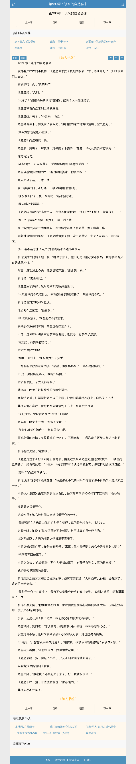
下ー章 (107, 22)
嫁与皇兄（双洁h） (25, 41)
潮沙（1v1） (93, 47)
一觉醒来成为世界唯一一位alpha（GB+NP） (40, 733)
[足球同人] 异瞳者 (24, 726)
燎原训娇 (91, 733)
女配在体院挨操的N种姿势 (101, 41)
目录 (55, 22)
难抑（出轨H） (58, 47)
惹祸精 (18, 47)
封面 (81, 22)
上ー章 (29, 22)
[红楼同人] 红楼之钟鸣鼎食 (101, 726)
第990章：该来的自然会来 (68, 4)
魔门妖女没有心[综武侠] (63, 726)
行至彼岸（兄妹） (60, 733)
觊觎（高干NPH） (60, 41)
